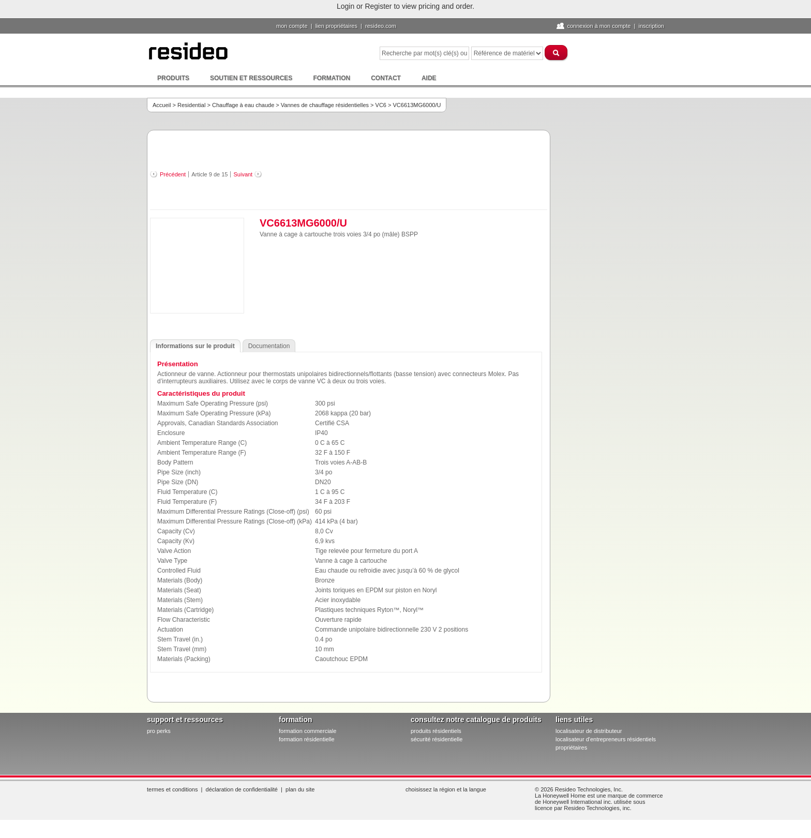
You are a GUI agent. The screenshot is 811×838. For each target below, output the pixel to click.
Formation (331, 78)
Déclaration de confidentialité (242, 789)
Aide (429, 78)
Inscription (651, 26)
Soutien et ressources (251, 78)
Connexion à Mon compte (598, 26)
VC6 (381, 105)
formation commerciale (307, 731)
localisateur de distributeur (588, 731)
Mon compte (292, 26)
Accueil (162, 105)
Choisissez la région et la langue (446, 789)
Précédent (173, 174)
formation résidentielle (307, 739)
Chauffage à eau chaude (243, 105)
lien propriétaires (336, 26)
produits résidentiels (436, 731)
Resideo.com (380, 26)
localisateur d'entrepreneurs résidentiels (605, 739)
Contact (386, 78)
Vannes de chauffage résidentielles (325, 105)
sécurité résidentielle (436, 739)
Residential (191, 105)
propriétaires (571, 747)
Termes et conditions (172, 789)
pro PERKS (159, 731)
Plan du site (300, 789)
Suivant (242, 174)
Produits (173, 78)
